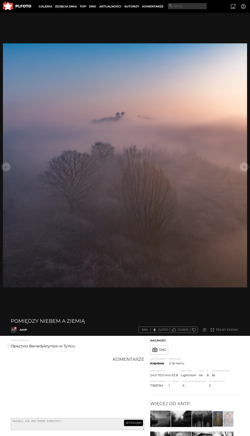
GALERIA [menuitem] (45, 6)
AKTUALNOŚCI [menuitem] (110, 6)
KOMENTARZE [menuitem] (152, 6)
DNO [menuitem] (92, 6)
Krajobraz (157, 363)
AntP (23, 330)
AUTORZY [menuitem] (131, 6)
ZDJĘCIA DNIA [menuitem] (66, 6)
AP (14, 330)
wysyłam (133, 423)
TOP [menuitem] (83, 6)
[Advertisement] (62, 385)
